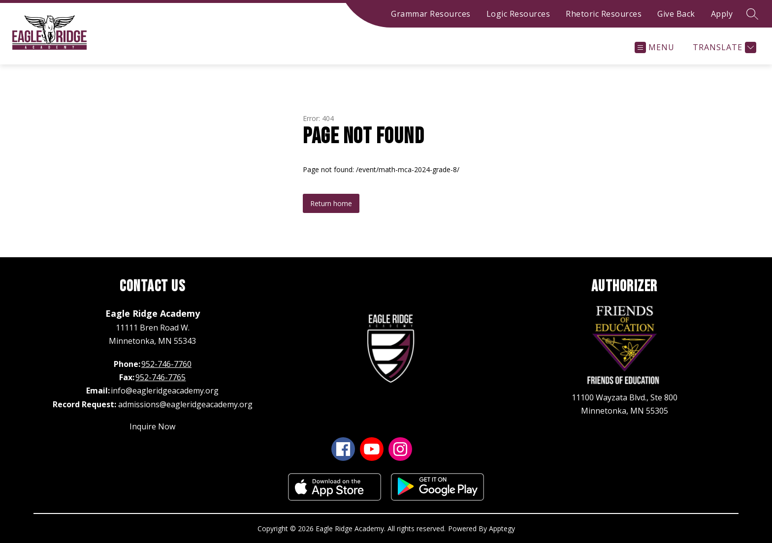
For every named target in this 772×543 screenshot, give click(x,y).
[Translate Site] (723, 47)
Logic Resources (518, 13)
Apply (722, 13)
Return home (331, 203)
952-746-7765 (160, 377)
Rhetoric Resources (604, 13)
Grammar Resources (431, 13)
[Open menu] (655, 47)
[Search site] (752, 14)
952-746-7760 (166, 364)
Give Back (676, 13)
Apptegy (502, 528)
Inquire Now (152, 426)
